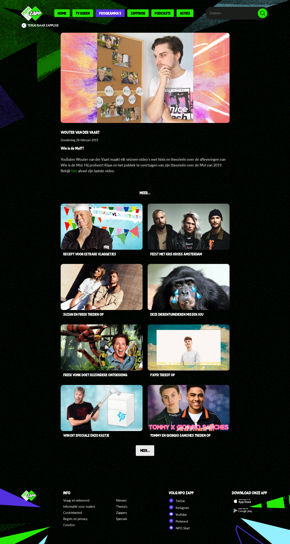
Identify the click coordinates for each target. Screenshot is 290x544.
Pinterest (178, 520)
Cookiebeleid (72, 512)
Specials (121, 519)
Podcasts (163, 13)
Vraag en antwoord (76, 500)
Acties (185, 13)
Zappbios (138, 13)
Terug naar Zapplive (43, 25)
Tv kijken (83, 13)
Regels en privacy (75, 519)
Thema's (121, 506)
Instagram (179, 507)
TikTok (177, 500)
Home (62, 13)
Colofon (69, 525)
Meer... (145, 450)
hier (74, 171)
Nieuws (121, 500)
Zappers (121, 512)
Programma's (110, 13)
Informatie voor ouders (79, 506)
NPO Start (179, 527)
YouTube (178, 514)
